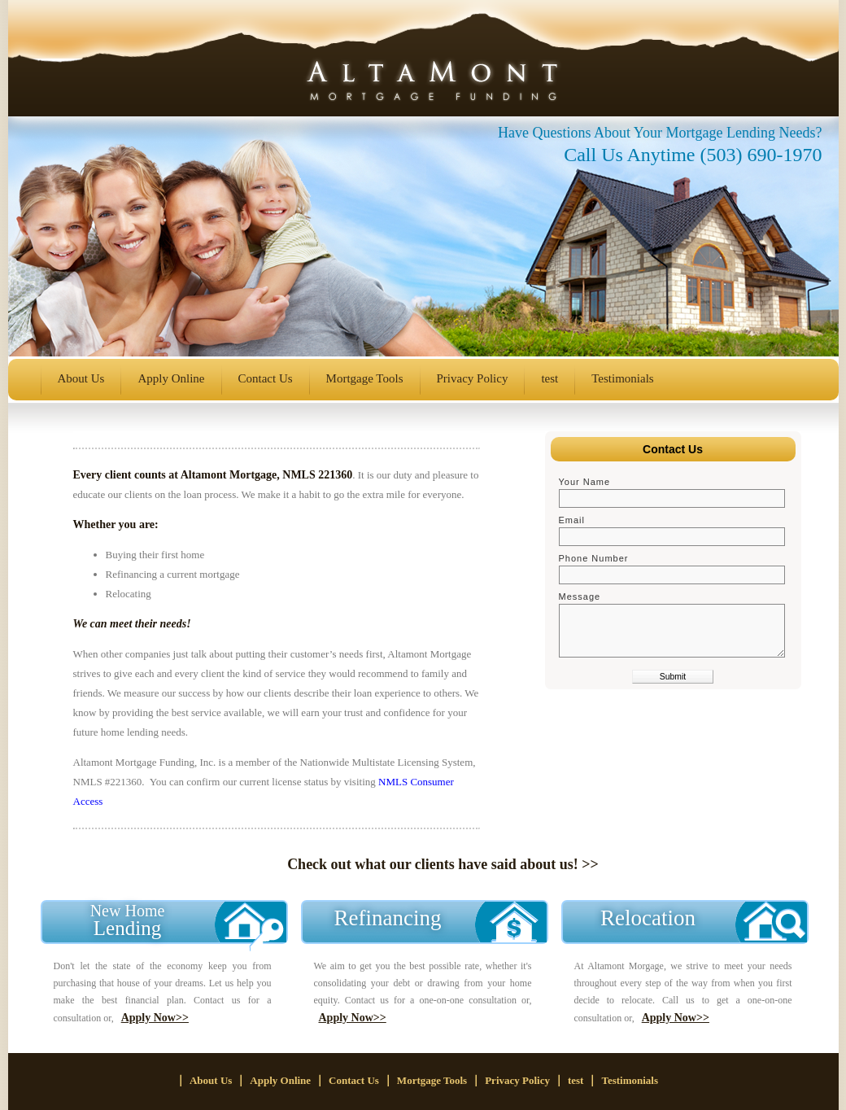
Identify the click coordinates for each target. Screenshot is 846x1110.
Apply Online (170, 378)
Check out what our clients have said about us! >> (443, 864)
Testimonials (622, 378)
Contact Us (265, 378)
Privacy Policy (472, 378)
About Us (81, 378)
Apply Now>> (155, 1018)
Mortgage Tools (364, 378)
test (549, 378)
